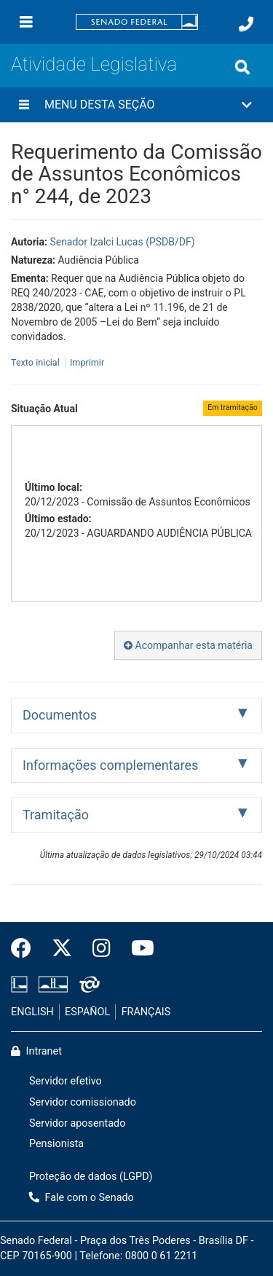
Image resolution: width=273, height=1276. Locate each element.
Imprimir (87, 362)
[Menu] (26, 21)
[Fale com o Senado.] (246, 24)
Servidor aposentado (77, 1123)
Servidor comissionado (82, 1102)
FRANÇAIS (146, 1012)
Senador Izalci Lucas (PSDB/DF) (122, 242)
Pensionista (56, 1144)
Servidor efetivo (65, 1081)
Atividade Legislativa (94, 64)
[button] (136, 104)
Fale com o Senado (81, 1198)
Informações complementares (110, 765)
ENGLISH (32, 1012)
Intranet (36, 1051)
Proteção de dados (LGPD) (91, 1176)
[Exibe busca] (242, 67)
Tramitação (56, 814)
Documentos (60, 714)
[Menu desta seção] (24, 105)
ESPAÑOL (87, 1012)
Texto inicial (36, 362)
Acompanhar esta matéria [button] (188, 645)
